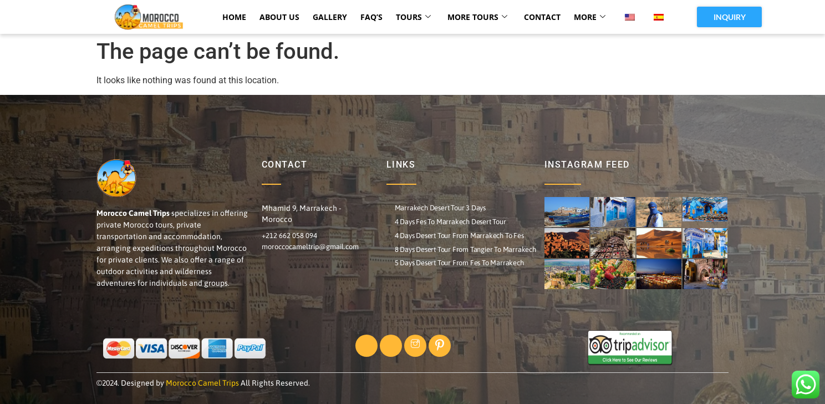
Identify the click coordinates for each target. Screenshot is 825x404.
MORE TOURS (477, 17)
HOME (234, 17)
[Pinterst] (440, 346)
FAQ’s (371, 17)
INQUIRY (730, 17)
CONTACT (542, 17)
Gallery (330, 17)
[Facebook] (366, 346)
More (589, 17)
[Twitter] (391, 346)
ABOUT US (279, 17)
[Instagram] (415, 346)
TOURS (413, 17)
